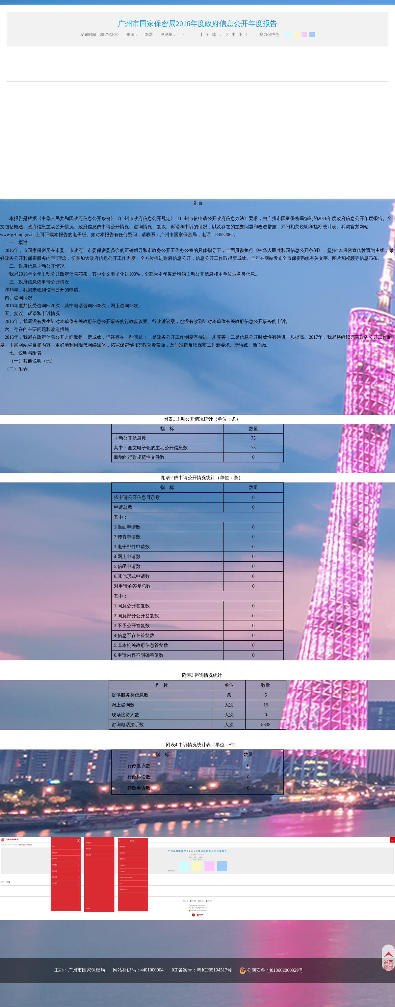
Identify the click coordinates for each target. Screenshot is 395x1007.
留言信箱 (88, 855)
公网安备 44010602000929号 (275, 970)
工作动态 (122, 871)
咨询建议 (88, 843)
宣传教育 (65, 871)
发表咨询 (88, 848)
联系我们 (201, 901)
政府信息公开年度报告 (126, 877)
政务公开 (65, 853)
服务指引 (122, 859)
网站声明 (209, 901)
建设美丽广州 (123, 889)
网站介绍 (185, 901)
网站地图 (193, 901)
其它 (120, 883)
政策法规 (65, 859)
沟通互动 (65, 883)
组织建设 (65, 865)
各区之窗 (65, 877)
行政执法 (122, 865)
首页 (53, 846)
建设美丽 (122, 846)
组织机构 (122, 853)
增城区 (88, 908)
